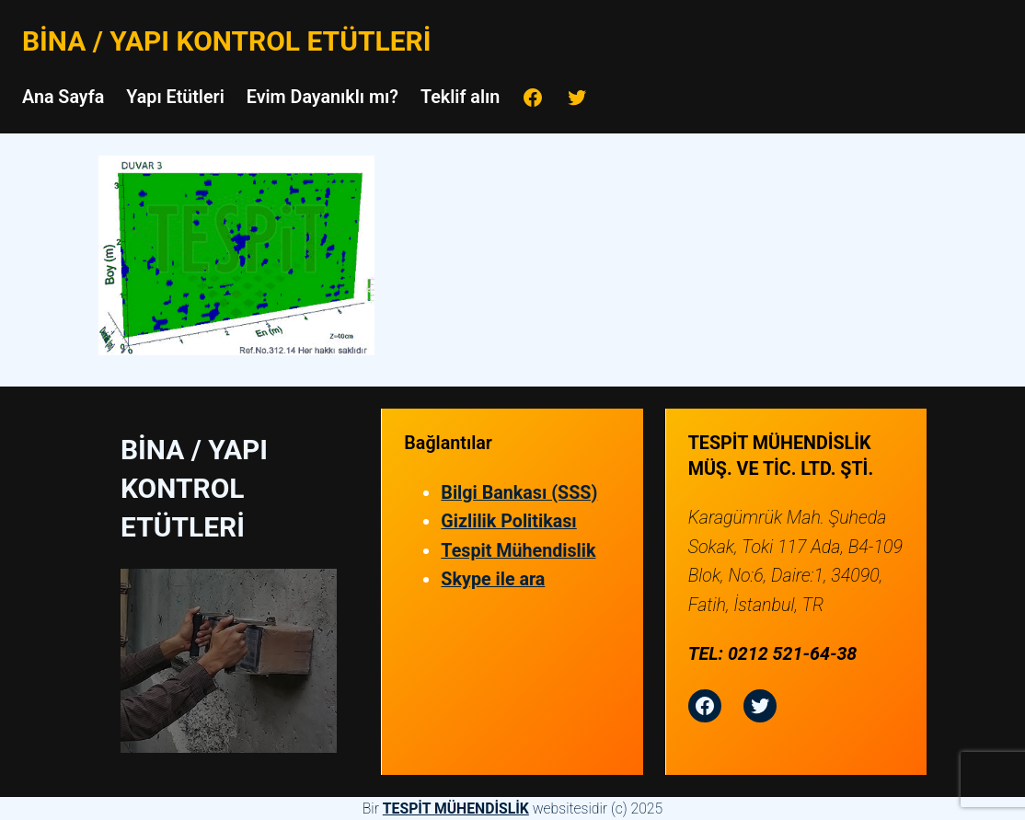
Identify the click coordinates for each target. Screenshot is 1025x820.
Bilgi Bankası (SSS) (519, 492)
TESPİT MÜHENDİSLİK (456, 808)
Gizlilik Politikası (508, 521)
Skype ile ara (493, 579)
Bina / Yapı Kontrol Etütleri (226, 41)
